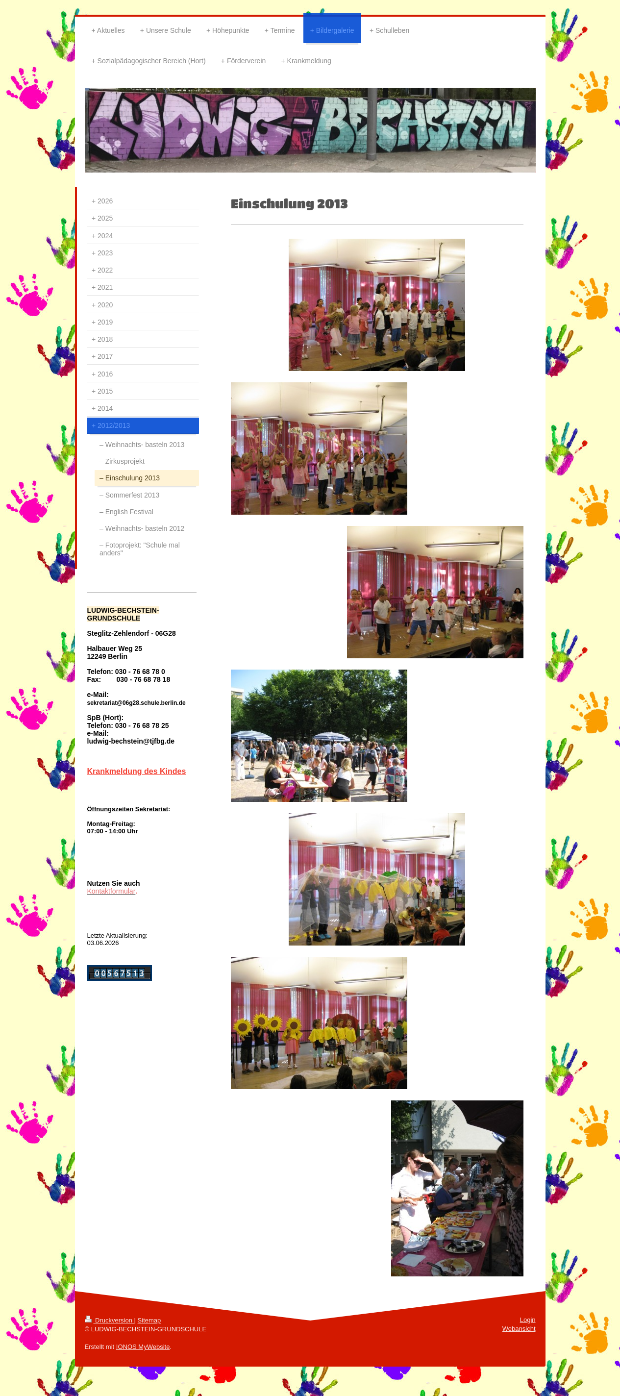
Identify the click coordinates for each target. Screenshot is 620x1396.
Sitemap (149, 1320)
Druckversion (109, 1320)
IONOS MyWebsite (143, 1346)
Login (528, 1319)
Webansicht (519, 1328)
